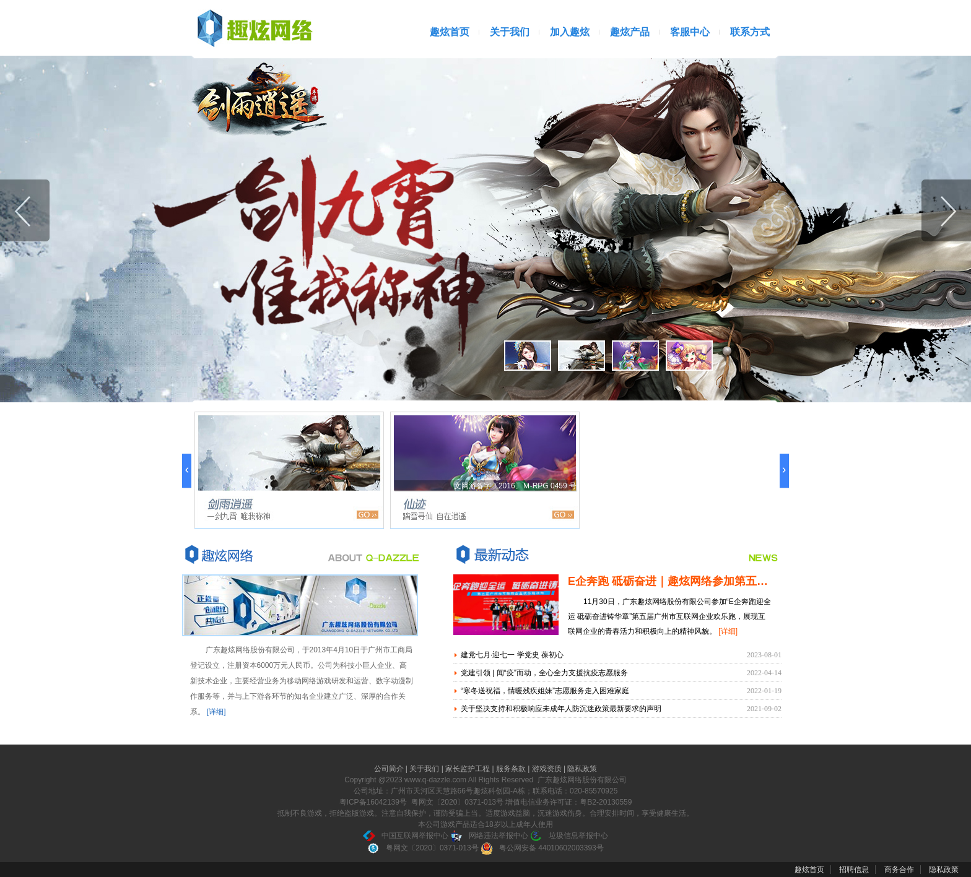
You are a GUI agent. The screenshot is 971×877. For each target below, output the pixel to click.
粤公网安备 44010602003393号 (542, 848)
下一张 (946, 210)
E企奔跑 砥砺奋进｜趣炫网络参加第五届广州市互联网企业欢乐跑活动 (740, 581)
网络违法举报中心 (489, 835)
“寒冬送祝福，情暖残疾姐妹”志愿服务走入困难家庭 (545, 690)
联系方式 (750, 32)
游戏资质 (548, 768)
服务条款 (512, 768)
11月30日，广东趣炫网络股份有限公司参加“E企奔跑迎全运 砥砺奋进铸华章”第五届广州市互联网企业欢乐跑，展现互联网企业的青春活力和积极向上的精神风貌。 (669, 616)
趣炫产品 (630, 32)
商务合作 (899, 869)
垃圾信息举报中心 (569, 835)
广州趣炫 (253, 28)
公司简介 (390, 768)
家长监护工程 (468, 768)
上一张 (25, 210)
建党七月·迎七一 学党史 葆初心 (512, 654)
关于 (220, 554)
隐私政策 (582, 768)
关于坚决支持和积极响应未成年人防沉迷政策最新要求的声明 (561, 708)
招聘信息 (854, 869)
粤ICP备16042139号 (373, 802)
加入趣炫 (570, 32)
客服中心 (690, 32)
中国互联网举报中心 (405, 835)
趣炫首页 (449, 32)
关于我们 (509, 32)
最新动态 (492, 554)
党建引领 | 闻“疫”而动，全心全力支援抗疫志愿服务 (544, 672)
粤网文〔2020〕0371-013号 (422, 848)
